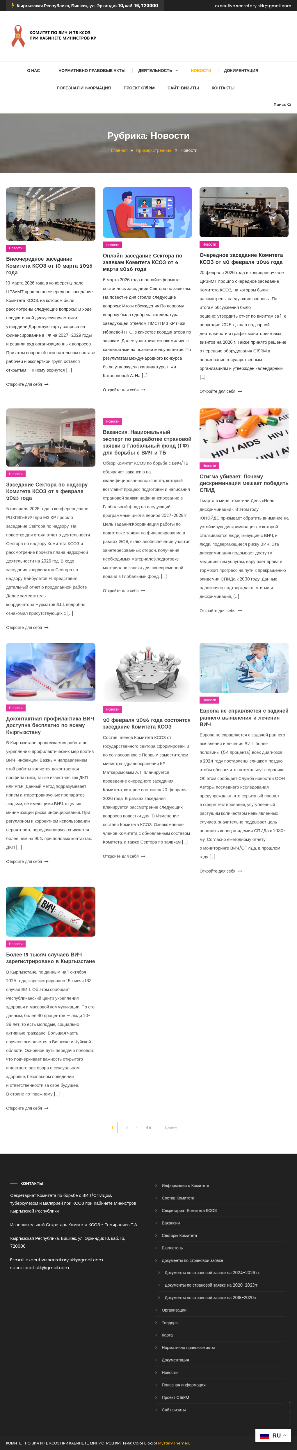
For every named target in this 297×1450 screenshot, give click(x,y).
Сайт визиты (162, 1410)
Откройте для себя (27, 385)
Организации (162, 1310)
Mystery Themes (173, 1443)
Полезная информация (84, 88)
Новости (201, 70)
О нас (33, 70)
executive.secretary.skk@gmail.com (253, 6)
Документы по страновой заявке (180, 1260)
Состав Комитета (166, 1198)
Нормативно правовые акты (91, 70)
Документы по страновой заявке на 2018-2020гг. (199, 1298)
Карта (155, 1335)
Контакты (223, 88)
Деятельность (155, 70)
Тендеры (158, 1322)
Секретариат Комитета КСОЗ (177, 1210)
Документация (241, 70)
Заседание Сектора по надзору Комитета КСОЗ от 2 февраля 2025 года (47, 504)
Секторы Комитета (167, 1235)
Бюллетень (160, 1248)
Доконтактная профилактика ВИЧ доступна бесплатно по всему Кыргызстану (50, 737)
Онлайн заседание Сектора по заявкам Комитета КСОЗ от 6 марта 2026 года (142, 263)
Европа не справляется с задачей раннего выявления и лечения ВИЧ (244, 730)
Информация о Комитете (173, 1185)
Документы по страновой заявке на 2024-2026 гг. (200, 1273)
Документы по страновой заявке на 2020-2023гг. (199, 1285)
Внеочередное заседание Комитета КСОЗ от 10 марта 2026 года (49, 267)
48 (148, 1127)
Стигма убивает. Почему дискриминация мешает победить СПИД (244, 495)
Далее (171, 1127)
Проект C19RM (139, 88)
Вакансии (159, 1223)
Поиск (282, 104)
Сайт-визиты (183, 88)
